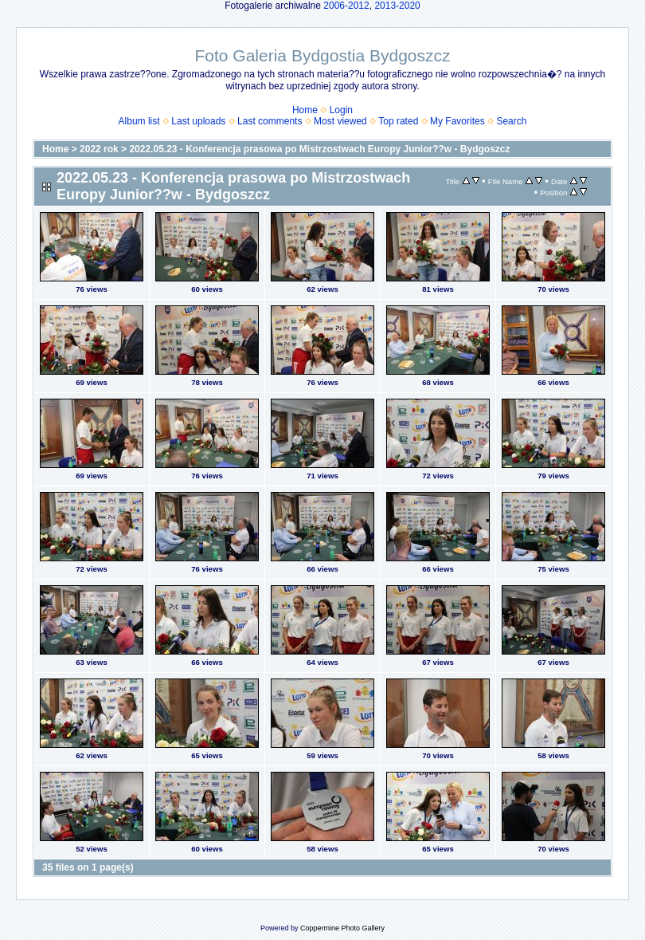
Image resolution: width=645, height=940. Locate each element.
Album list (139, 121)
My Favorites (457, 121)
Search (511, 121)
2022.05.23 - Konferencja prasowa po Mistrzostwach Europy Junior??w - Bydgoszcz (319, 149)
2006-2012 (346, 5)
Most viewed (340, 121)
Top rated (398, 121)
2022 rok (99, 149)
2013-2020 (397, 5)
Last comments (269, 121)
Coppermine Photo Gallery (342, 928)
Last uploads (198, 121)
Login (341, 110)
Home (305, 110)
